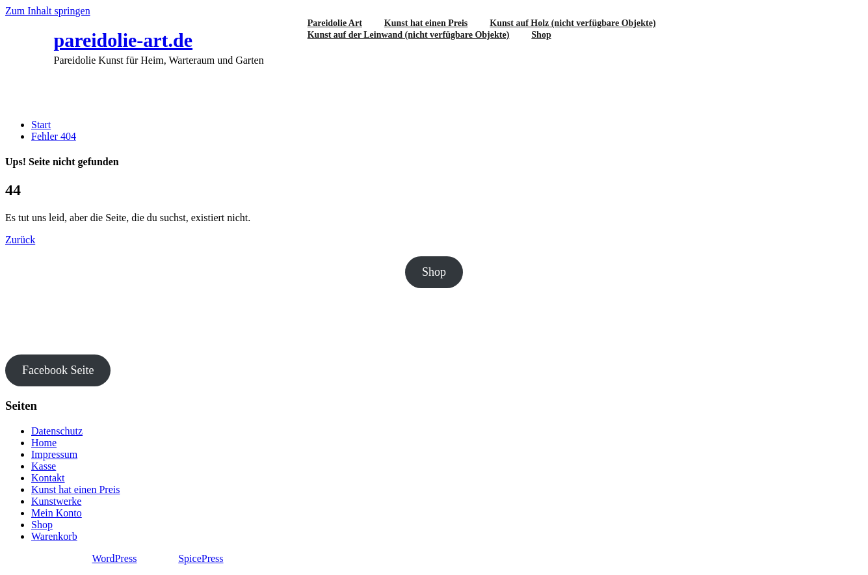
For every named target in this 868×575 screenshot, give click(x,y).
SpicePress (200, 558)
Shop (541, 35)
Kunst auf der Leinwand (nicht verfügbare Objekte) (409, 35)
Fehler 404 (53, 136)
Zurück (20, 239)
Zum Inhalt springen (47, 10)
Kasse (43, 466)
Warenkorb (54, 536)
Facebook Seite (58, 370)
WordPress (114, 558)
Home (44, 442)
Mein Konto (56, 512)
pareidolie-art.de (123, 40)
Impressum (54, 454)
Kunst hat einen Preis (75, 489)
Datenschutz (57, 430)
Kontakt (48, 477)
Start (41, 124)
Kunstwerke (56, 501)
